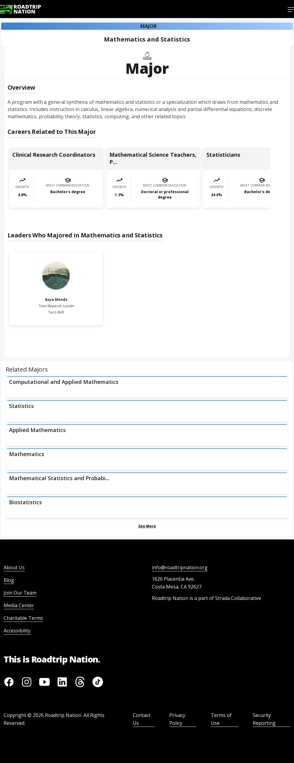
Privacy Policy (177, 719)
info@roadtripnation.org (180, 567)
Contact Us (141, 719)
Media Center (19, 605)
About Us (14, 567)
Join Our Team (20, 592)
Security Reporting (264, 719)
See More (147, 526)
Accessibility (17, 630)
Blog (9, 580)
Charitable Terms (23, 618)
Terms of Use (221, 719)
